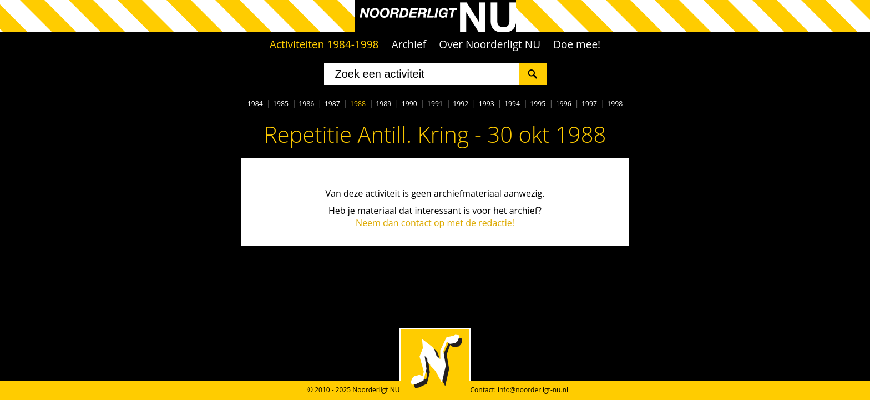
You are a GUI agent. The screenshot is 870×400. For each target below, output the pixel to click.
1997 (589, 103)
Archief (409, 44)
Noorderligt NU (375, 389)
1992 (460, 103)
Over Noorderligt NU (489, 44)
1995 (537, 103)
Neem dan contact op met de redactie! (435, 223)
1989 (383, 103)
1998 (615, 103)
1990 (409, 103)
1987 (332, 103)
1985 (281, 103)
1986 (306, 103)
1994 (512, 103)
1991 (435, 103)
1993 (486, 103)
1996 (563, 103)
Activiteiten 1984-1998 (324, 44)
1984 (255, 103)
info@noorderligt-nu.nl (533, 389)
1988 (358, 103)
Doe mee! (576, 44)
